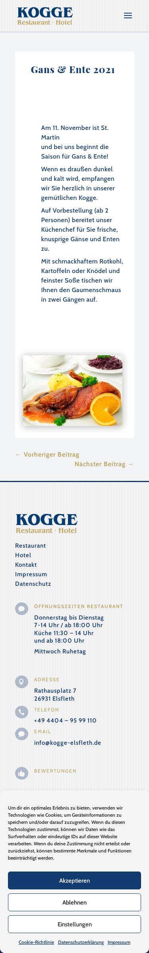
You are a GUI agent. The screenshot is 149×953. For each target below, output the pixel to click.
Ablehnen (74, 902)
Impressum (119, 942)
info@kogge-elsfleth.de (67, 742)
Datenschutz (33, 583)
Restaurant (30, 545)
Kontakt (26, 564)
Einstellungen (75, 924)
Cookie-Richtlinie (36, 942)
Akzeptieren (74, 880)
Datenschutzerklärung (81, 942)
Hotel (23, 555)
